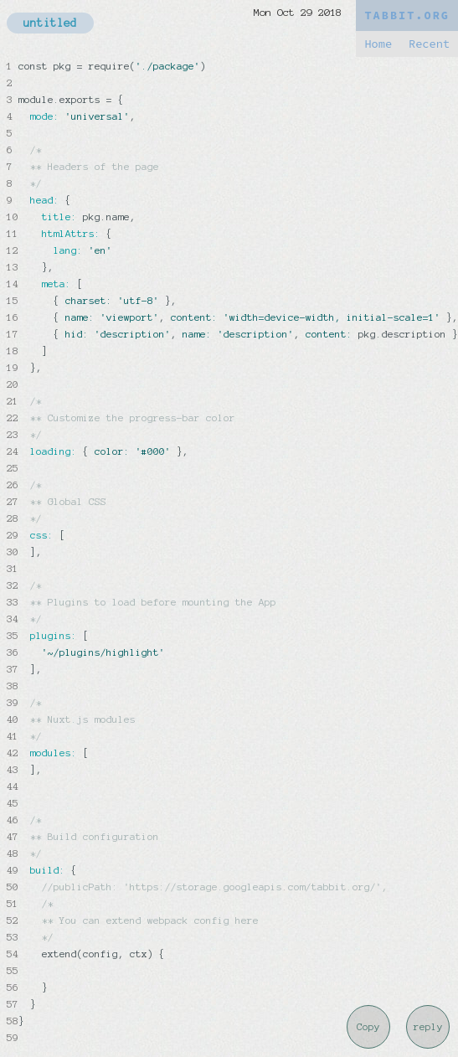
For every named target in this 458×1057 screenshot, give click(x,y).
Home (378, 44)
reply (428, 1027)
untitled (50, 23)
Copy (368, 1027)
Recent (429, 44)
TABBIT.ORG (407, 15)
